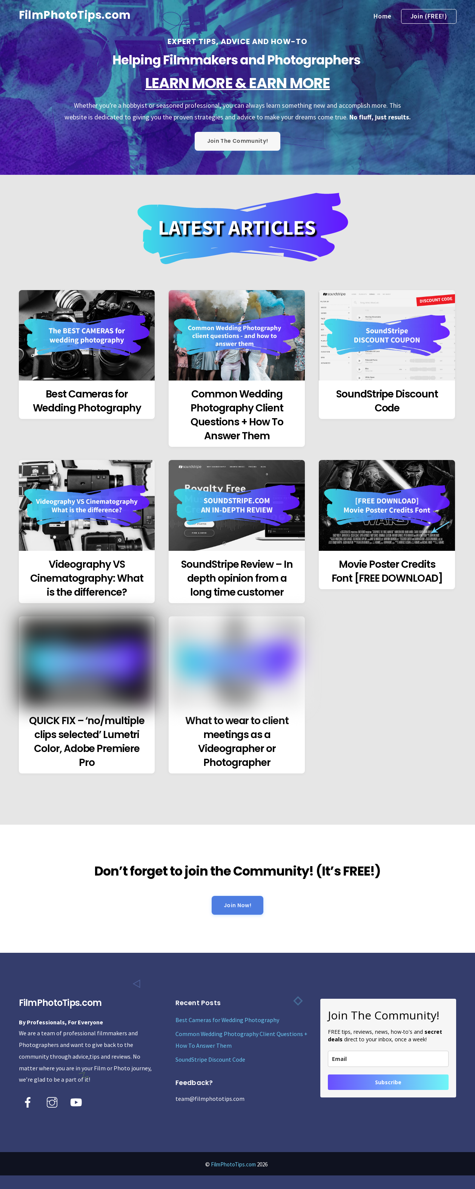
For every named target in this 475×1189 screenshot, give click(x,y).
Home (383, 16)
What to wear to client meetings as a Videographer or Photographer (237, 741)
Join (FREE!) (428, 16)
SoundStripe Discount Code (387, 401)
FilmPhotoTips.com (233, 1164)
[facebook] (29, 1101)
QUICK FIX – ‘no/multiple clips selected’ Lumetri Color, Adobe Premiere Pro (86, 741)
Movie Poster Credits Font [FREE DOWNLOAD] (387, 571)
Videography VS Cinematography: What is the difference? (86, 578)
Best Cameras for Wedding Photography (87, 401)
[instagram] (53, 1101)
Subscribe (388, 1082)
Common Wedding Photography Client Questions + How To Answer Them (237, 415)
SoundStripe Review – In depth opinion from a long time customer (237, 578)
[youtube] (77, 1101)
